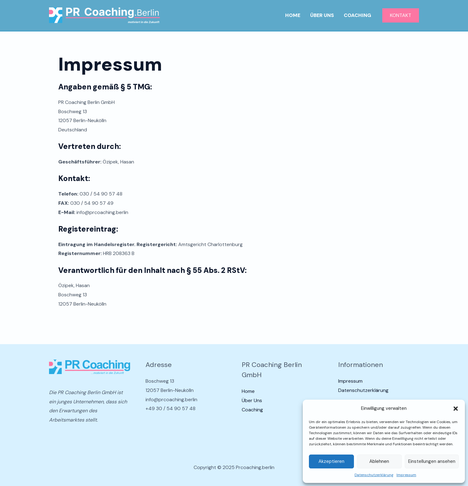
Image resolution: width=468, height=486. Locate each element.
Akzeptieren (331, 461)
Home (292, 15)
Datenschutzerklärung (374, 474)
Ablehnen (379, 461)
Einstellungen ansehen (431, 461)
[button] (456, 409)
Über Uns (322, 15)
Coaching (357, 15)
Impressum (406, 474)
